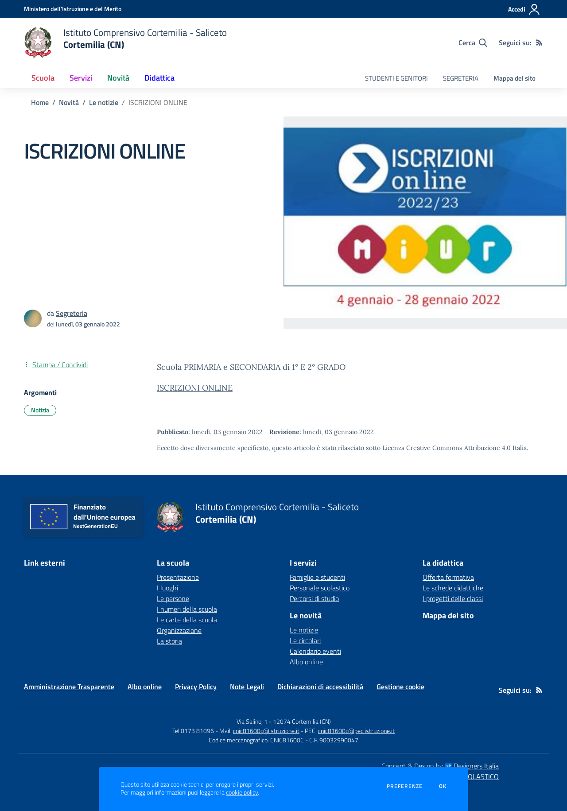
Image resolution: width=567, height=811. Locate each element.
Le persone (173, 598)
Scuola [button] (42, 78)
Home (40, 102)
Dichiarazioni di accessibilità (320, 686)
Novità (69, 102)
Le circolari (305, 640)
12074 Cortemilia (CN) (302, 721)
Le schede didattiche (453, 587)
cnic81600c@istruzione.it (266, 730)
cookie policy (242, 792)
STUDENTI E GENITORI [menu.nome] (396, 78)
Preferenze (405, 786)
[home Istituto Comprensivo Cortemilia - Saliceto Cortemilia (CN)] (125, 42)
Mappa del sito (514, 78)
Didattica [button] (159, 78)
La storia (169, 641)
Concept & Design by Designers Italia (440, 766)
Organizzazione (179, 630)
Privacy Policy (196, 686)
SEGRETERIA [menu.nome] (460, 78)
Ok (443, 786)
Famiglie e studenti (317, 577)
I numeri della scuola (187, 609)
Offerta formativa (448, 577)
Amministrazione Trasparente (69, 686)
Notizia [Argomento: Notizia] (40, 410)
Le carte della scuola (187, 619)
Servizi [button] (81, 78)
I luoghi (167, 587)
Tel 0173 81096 (193, 730)
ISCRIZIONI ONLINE (195, 388)
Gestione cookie (400, 686)
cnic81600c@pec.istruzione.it (356, 730)
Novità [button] (118, 78)
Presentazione (178, 577)
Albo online (306, 661)
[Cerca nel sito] (473, 42)
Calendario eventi (315, 651)
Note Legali (247, 686)
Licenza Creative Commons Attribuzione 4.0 (446, 448)
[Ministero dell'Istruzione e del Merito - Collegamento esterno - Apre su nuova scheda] (72, 8)
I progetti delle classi (453, 598)
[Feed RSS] (539, 43)
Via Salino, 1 (252, 721)
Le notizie (103, 102)
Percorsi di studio (314, 598)
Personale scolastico (320, 587)
